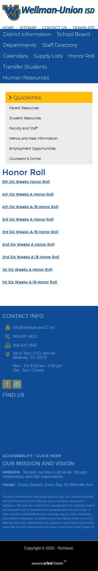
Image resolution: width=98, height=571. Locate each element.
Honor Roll (81, 56)
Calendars (15, 56)
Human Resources (26, 77)
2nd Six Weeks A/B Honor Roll (30, 257)
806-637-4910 (25, 336)
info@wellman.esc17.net (34, 327)
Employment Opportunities (32, 149)
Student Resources (25, 118)
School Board (73, 34)
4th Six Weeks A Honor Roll (27, 194)
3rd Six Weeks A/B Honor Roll (30, 232)
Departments (19, 45)
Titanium (54, 563)
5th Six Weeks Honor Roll (26, 181)
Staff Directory (60, 45)
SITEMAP (28, 28)
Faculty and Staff (23, 128)
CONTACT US (54, 28)
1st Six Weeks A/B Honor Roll (29, 282)
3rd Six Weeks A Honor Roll (27, 219)
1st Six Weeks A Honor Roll (27, 269)
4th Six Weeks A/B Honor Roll (30, 207)
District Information (27, 34)
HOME (8, 28)
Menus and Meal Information (33, 138)
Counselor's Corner (25, 159)
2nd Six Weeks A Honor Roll (28, 244)
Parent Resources (24, 108)
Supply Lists (48, 56)
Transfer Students (25, 66)
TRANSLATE (83, 28)
